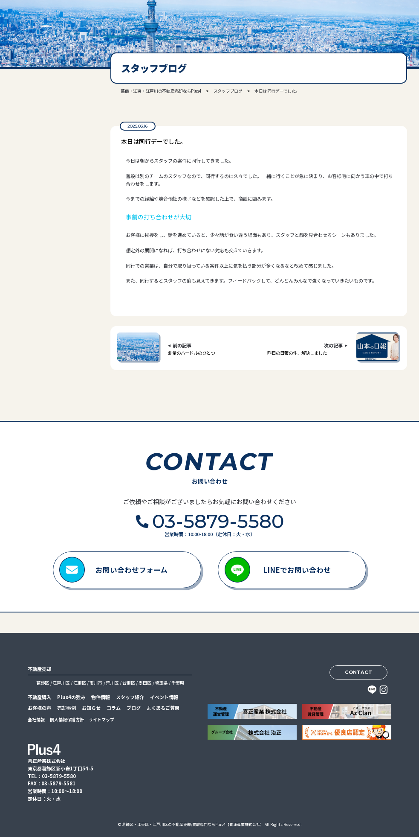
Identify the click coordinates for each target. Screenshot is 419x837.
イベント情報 (164, 697)
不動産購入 (39, 697)
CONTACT (358, 672)
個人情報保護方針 (67, 719)
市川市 (96, 683)
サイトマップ (101, 719)
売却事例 (66, 707)
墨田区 (145, 683)
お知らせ (91, 707)
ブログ (134, 707)
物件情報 (100, 697)
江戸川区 (60, 683)
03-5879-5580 (46, 161)
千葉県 (177, 683)
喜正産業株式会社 (42, 22)
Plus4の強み (71, 697)
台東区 (128, 683)
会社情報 (36, 719)
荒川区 (112, 683)
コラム (114, 707)
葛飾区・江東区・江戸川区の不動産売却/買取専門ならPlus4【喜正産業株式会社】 (193, 824)
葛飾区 (42, 683)
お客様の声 (39, 707)
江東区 (79, 683)
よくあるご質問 (163, 707)
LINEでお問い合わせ (297, 570)
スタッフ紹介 (130, 697)
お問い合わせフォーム (131, 570)
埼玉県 (161, 683)
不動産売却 (39, 668)
